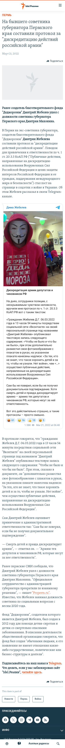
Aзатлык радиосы (39, 743)
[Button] (54, 61)
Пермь (6, 15)
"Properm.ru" (41, 593)
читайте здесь (31, 672)
